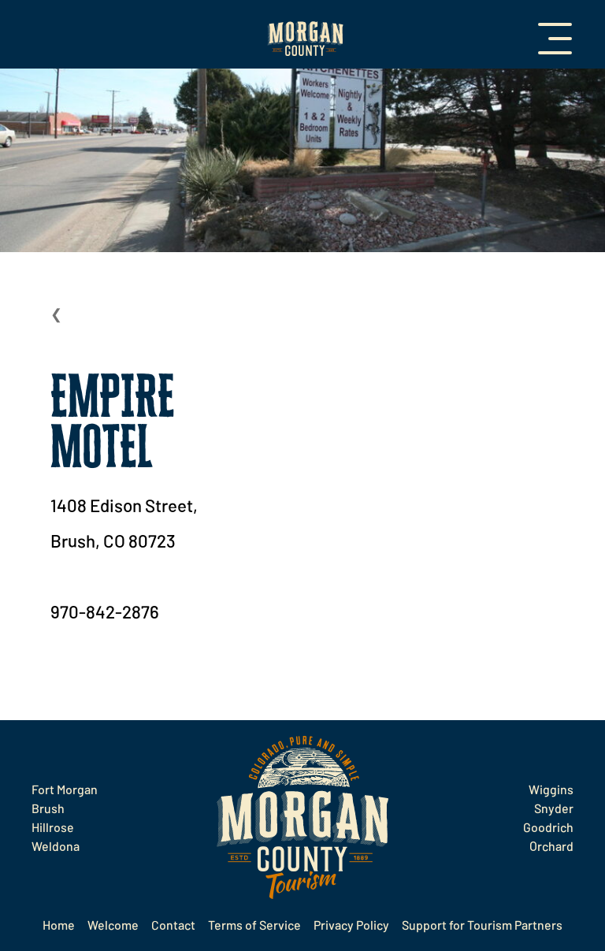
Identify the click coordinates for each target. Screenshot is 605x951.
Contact (173, 924)
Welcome (113, 924)
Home (59, 924)
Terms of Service (254, 924)
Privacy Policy (351, 924)
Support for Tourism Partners (482, 924)
